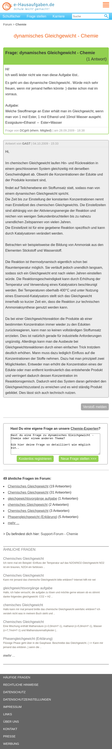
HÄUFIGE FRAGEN (16, 677)
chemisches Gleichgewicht (28, 504)
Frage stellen (36, 16)
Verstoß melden (95, 407)
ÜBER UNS (11, 721)
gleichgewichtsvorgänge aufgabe (32, 498)
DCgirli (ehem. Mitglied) (36, 130)
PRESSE (9, 736)
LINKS (7, 714)
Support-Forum (52, 534)
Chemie (72, 534)
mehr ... (13, 523)
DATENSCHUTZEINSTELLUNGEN (27, 699)
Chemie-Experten (84, 428)
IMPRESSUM (12, 707)
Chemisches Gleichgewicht (28, 486)
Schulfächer (11, 16)
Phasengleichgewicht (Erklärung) (32, 517)
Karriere (59, 16)
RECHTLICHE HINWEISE (20, 684)
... (9, 655)
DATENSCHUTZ (14, 692)
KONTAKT (10, 729)
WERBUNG (11, 743)
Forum (7, 24)
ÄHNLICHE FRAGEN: (19, 549)
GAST (26, 143)
